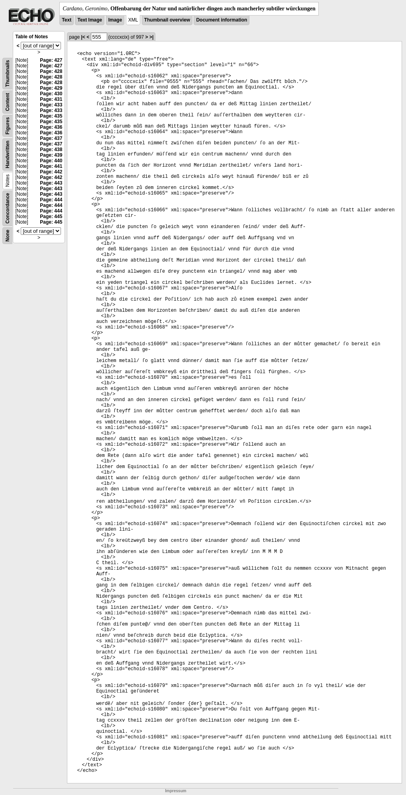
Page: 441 (51, 166)
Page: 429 (51, 88)
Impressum (175, 791)
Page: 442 (51, 172)
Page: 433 (51, 105)
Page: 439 (51, 155)
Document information (221, 20)
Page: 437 (51, 138)
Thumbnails (7, 73)
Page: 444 (51, 200)
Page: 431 (51, 99)
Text (66, 20)
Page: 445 (51, 216)
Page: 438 (51, 149)
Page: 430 (51, 93)
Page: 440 (51, 160)
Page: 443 (51, 183)
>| (151, 37)
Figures (7, 125)
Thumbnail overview (167, 20)
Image (115, 20)
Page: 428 (51, 71)
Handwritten (7, 154)
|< (83, 37)
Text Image (89, 20)
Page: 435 (51, 116)
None (7, 236)
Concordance (7, 208)
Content (7, 102)
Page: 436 (51, 127)
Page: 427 (51, 60)
